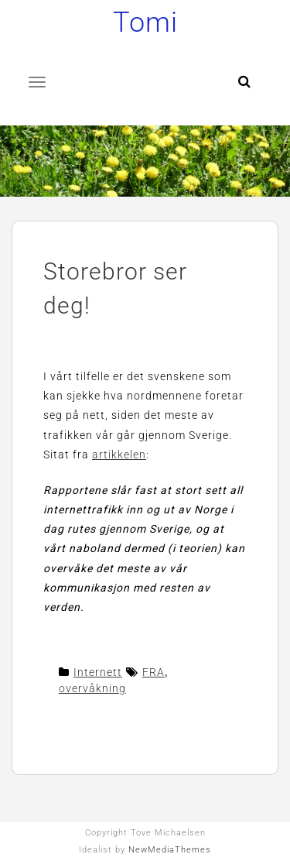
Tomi (145, 22)
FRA (153, 672)
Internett (97, 672)
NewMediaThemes (169, 850)
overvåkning (92, 688)
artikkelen (119, 454)
